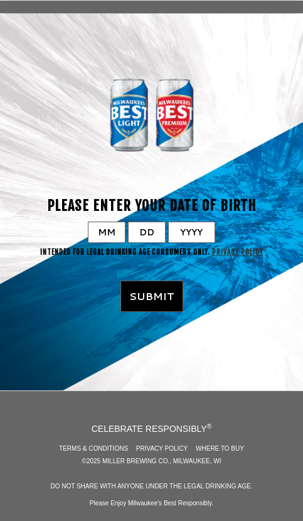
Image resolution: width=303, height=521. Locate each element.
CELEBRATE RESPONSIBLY (152, 428)
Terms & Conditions (93, 448)
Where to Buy (220, 448)
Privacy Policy (237, 252)
